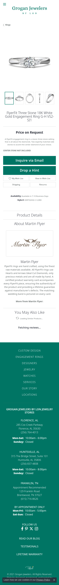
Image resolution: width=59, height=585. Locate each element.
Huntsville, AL (29, 452)
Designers (29, 363)
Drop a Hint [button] (29, 170)
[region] (29, 62)
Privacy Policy (43, 580)
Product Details (29, 215)
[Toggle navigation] (4, 4)
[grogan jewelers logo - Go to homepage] (29, 10)
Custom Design (29, 350)
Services (29, 382)
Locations (29, 394)
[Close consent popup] (54, 580)
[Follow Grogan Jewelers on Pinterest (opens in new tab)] (26, 529)
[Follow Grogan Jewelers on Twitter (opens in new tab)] (31, 529)
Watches (29, 376)
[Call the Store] (29, 432)
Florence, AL (29, 420)
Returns (43, 184)
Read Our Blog (29, 538)
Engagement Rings (29, 357)
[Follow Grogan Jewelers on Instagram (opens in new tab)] (36, 529)
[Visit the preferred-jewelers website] (29, 567)
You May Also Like (30, 312)
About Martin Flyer (29, 223)
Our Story (29, 388)
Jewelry (29, 369)
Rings (8, 24)
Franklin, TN (29, 483)
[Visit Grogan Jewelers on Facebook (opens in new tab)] (22, 529)
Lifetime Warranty (29, 554)
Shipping (16, 184)
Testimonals (29, 546)
